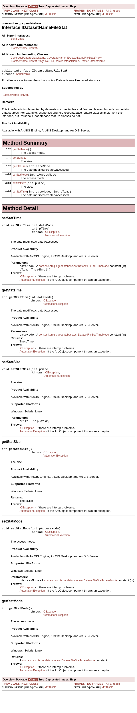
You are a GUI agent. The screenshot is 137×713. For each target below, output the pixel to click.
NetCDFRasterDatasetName (62, 61)
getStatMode (20, 151)
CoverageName (56, 57)
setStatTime (20, 197)
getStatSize (19, 160)
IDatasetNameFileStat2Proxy (84, 57)
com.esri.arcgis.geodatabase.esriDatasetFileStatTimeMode (74, 274)
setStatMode (20, 178)
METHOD (50, 14)
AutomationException (57, 243)
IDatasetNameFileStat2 (24, 48)
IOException (51, 239)
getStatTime (20, 169)
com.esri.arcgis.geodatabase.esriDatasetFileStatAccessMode (80, 598)
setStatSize (19, 187)
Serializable (17, 38)
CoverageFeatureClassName (28, 57)
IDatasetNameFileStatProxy (27, 61)
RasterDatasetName (93, 61)
